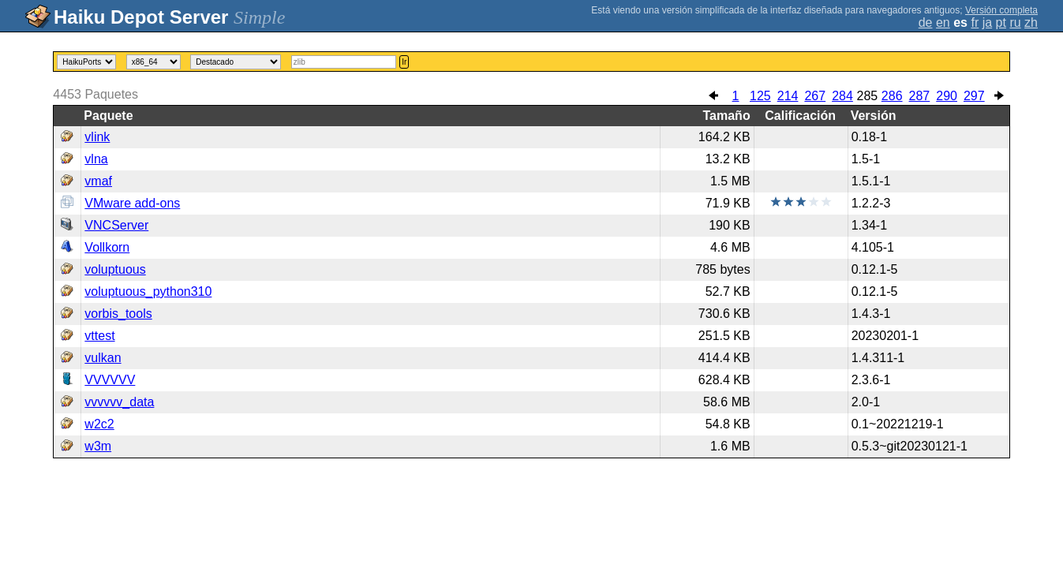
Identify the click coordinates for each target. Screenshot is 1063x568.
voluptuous (114, 269)
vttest (99, 335)
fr (975, 22)
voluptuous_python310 (147, 291)
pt (1001, 22)
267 (814, 96)
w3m (97, 446)
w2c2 (99, 424)
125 (760, 96)
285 (867, 96)
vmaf (98, 181)
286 (892, 96)
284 (842, 96)
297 (974, 96)
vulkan (102, 357)
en (943, 22)
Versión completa (1001, 10)
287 (919, 96)
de (926, 22)
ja (987, 22)
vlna (95, 159)
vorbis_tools (118, 313)
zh (1031, 22)
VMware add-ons (132, 203)
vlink (97, 137)
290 (946, 96)
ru (1014, 22)
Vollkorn (106, 247)
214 (788, 96)
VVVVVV (109, 380)
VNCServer (116, 225)
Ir (404, 62)
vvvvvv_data (119, 402)
